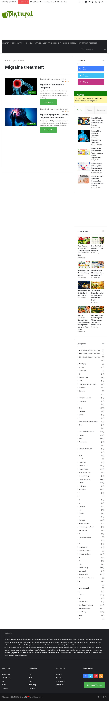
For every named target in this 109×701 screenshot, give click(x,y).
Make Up (82, 520)
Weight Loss (83, 601)
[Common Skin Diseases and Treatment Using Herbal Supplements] (84, 151)
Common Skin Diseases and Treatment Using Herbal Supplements (97, 153)
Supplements (83, 574)
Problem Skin (83, 547)
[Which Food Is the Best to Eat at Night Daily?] (84, 285)
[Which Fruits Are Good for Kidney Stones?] (84, 265)
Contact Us (60, 685)
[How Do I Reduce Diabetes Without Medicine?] (97, 240)
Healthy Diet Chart (85, 472)
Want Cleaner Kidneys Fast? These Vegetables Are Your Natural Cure (84, 250)
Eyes (80, 425)
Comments (101, 110)
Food (25, 43)
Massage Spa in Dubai (86, 527)
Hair (80, 455)
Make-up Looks (84, 523)
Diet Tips (82, 411)
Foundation (82, 442)
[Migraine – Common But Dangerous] (21, 86)
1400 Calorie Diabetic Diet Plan (89, 353)
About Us (59, 674)
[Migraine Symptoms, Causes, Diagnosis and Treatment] (21, 117)
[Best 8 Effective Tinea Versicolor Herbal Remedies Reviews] (84, 121)
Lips (80, 510)
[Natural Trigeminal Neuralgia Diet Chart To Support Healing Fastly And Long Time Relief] (84, 309)
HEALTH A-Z (6, 43)
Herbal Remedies (84, 479)
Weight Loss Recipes (86, 605)
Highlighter (82, 486)
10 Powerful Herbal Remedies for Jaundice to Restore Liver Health (97, 295)
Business (82, 391)
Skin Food (82, 571)
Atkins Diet (82, 370)
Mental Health (83, 530)
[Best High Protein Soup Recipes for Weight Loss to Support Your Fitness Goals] (97, 309)
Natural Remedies (85, 537)
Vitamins (38, 43)
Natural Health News (47, 79)
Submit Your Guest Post (88, 43)
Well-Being (52, 43)
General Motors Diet (85, 449)
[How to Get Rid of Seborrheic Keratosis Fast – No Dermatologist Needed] (84, 179)
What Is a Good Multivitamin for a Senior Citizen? (97, 273)
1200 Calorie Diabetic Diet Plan (89, 350)
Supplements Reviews (86, 578)
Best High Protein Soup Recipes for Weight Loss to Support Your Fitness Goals (97, 320)
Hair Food (82, 462)
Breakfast (82, 387)
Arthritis (81, 367)
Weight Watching (84, 608)
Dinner (81, 415)
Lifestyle (82, 506)
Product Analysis (84, 551)
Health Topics (83, 469)
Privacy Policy (60, 681)
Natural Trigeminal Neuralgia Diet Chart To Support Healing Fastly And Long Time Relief (83, 322)
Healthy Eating (84, 476)
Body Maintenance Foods (87, 384)
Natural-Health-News (36, 697)
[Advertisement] (73, 21)
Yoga (45, 43)
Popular (79, 110)
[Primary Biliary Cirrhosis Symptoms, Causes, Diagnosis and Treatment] (84, 136)
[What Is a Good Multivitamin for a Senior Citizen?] (97, 265)
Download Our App (94, 685)
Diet (59, 43)
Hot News (73, 43)
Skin (80, 564)
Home (8, 61)
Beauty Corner (83, 377)
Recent (89, 110)
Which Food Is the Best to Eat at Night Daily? (84, 293)
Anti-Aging (82, 364)
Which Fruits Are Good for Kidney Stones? (83, 273)
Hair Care (82, 459)
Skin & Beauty (17, 43)
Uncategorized (84, 588)
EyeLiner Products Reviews (88, 421)
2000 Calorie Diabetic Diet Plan (89, 357)
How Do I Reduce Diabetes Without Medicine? (97, 248)
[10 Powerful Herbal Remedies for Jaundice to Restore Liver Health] (97, 285)
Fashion (66, 43)
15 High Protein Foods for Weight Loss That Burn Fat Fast (48, 2)
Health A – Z (83, 466)
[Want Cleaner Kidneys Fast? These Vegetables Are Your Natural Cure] (84, 240)
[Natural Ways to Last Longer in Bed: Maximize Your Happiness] (84, 166)
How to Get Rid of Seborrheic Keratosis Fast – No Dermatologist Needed (97, 180)
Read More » (48, 102)
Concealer (82, 401)
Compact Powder (85, 398)
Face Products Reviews (86, 432)
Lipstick (81, 513)
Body (80, 381)
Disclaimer (59, 678)
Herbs (31, 43)
